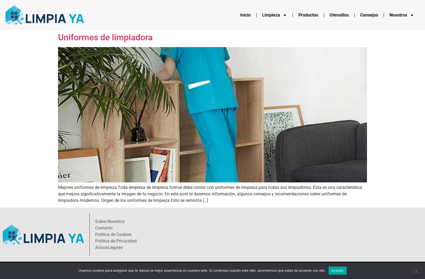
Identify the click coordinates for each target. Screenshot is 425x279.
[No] (416, 270)
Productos (308, 15)
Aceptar (337, 270)
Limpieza (274, 15)
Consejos (369, 15)
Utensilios (339, 15)
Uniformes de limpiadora (105, 37)
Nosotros (401, 15)
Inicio (245, 15)
